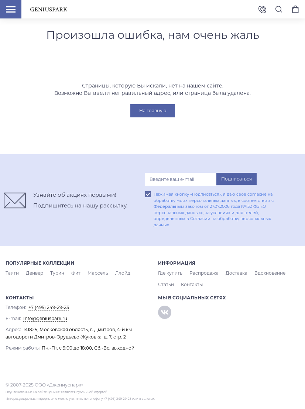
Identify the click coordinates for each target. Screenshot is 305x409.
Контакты (192, 284)
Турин (57, 273)
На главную (152, 110)
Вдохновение (269, 273)
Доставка (236, 273)
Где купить (170, 273)
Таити (12, 273)
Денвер (34, 273)
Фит (75, 273)
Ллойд (122, 273)
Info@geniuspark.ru (45, 318)
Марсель (98, 273)
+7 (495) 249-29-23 (262, 9)
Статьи (166, 284)
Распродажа (204, 273)
